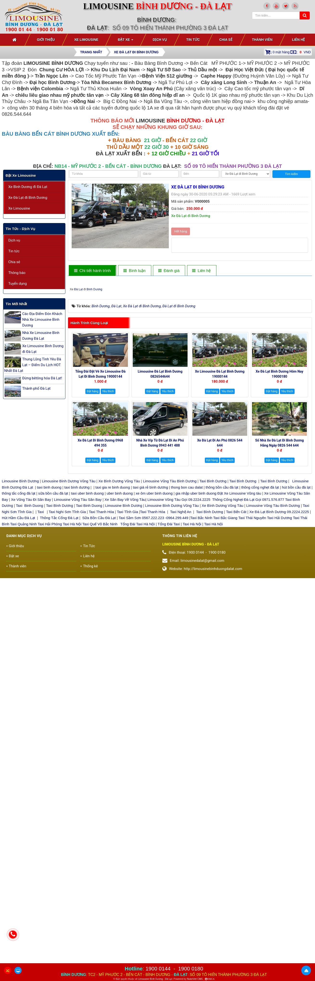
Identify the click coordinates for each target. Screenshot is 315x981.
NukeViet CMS (194, 979)
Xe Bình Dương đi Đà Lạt (27, 187)
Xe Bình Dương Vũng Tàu (119, 633)
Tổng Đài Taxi (169, 676)
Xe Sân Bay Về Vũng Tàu (125, 651)
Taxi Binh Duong (29, 658)
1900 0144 (157, 969)
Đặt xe (14, 708)
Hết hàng (180, 231)
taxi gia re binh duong (112, 639)
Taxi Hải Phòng (50, 676)
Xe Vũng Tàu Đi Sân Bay (31, 651)
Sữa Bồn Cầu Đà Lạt (99, 670)
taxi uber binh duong (87, 645)
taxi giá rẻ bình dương (150, 639)
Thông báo (16, 273)
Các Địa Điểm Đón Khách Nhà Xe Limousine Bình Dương (42, 319)
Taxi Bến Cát (236, 664)
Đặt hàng (92, 543)
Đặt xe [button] (125, 41)
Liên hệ (88, 708)
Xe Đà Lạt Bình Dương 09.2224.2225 (279, 664)
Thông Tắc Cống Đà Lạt (59, 670)
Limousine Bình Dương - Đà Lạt (155, 979)
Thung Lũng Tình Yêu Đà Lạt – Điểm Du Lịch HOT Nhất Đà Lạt (32, 365)
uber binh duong (120, 645)
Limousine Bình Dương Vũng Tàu (69, 633)
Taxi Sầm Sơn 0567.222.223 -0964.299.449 (153, 670)
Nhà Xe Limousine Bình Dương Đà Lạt (40, 336)
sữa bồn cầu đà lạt (53, 645)
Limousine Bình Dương (20, 633)
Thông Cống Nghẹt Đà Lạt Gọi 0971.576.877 (248, 651)
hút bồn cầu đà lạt (296, 639)
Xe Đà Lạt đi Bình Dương (27, 197)
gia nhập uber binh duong (196, 645)
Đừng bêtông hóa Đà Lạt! (42, 378)
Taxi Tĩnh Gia (127, 664)
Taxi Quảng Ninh (23, 676)
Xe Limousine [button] (86, 40)
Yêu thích (108, 543)
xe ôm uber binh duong (154, 645)
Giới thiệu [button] (46, 40)
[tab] (92, 271)
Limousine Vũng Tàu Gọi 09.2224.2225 (178, 651)
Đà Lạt (181, 441)
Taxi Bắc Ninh (201, 670)
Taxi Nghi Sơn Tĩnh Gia (67, 664)
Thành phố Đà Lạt (36, 388)
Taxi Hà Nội (72, 676)
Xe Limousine (19, 208)
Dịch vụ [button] (160, 40)
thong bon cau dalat (187, 639)
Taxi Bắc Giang (225, 670)
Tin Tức (89, 698)
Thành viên (17, 718)
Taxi (41, 664)
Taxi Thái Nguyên (252, 670)
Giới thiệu (16, 698)
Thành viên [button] (262, 40)
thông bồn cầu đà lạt (221, 639)
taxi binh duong (49, 639)
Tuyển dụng (17, 283)
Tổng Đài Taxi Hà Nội (137, 676)
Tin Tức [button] (193, 40)
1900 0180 (190, 969)
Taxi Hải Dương (279, 670)
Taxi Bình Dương (212, 633)
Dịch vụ (14, 240)
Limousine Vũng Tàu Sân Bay (77, 651)
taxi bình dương (77, 639)
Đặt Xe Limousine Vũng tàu (239, 645)
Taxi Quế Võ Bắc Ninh (100, 676)
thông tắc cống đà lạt (18, 645)
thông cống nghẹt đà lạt (260, 639)
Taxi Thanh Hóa (101, 664)
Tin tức (14, 251)
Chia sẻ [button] (226, 40)
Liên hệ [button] (298, 40)
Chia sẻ (14, 262)
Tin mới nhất (16, 304)
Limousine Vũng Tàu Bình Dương (169, 633)
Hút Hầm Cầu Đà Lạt (19, 670)
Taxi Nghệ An (180, 664)
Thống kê (90, 718)
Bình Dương (197, 441)
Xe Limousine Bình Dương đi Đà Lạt (43, 349)
